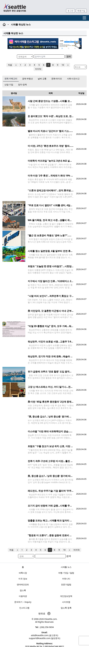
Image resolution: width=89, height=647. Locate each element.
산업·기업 (8, 84)
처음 (10, 64)
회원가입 (81, 10)
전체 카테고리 (10, 78)
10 (63, 64)
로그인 (70, 10)
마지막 (38, 69)
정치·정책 (22, 84)
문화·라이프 (56, 78)
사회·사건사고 (73, 78)
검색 (69, 56)
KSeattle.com (50, 619)
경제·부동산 (27, 78)
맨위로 (44, 613)
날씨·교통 (42, 78)
